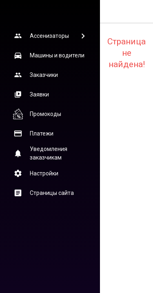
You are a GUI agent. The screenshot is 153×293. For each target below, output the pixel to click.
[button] (50, 36)
